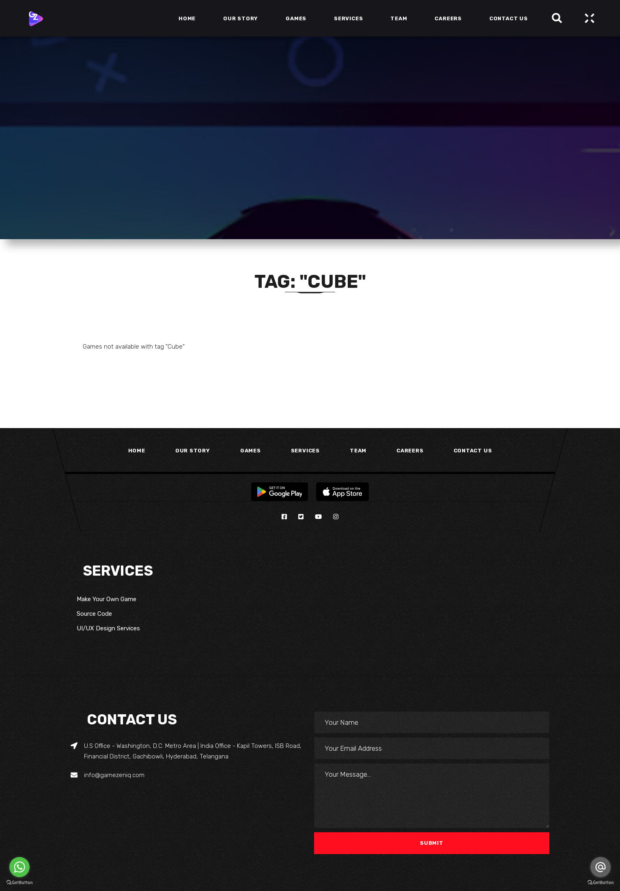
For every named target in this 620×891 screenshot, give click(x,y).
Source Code (94, 613)
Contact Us (473, 451)
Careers (409, 451)
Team (358, 451)
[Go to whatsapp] (19, 867)
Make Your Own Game (106, 599)
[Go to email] (600, 867)
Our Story (192, 451)
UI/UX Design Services (108, 628)
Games (250, 451)
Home (136, 451)
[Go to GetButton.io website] (19, 882)
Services (305, 451)
